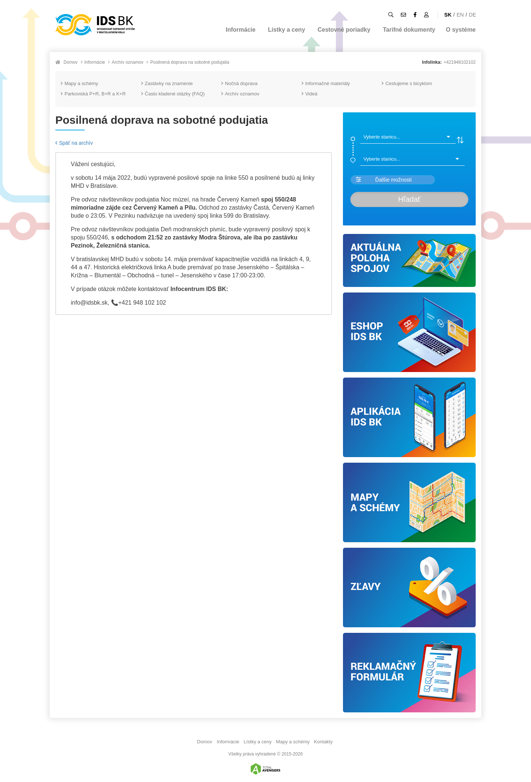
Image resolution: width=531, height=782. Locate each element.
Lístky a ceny (286, 30)
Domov (70, 62)
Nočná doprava (239, 83)
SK (447, 15)
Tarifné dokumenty (409, 30)
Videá (309, 94)
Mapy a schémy (79, 83)
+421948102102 (460, 62)
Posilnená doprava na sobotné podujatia (189, 62)
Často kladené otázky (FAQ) (173, 94)
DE (472, 15)
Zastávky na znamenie (167, 83)
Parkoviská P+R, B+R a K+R (93, 94)
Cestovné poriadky (343, 30)
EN (460, 15)
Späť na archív (74, 143)
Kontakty (323, 741)
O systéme (461, 30)
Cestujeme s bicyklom (407, 83)
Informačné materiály (326, 83)
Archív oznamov (127, 62)
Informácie (241, 30)
